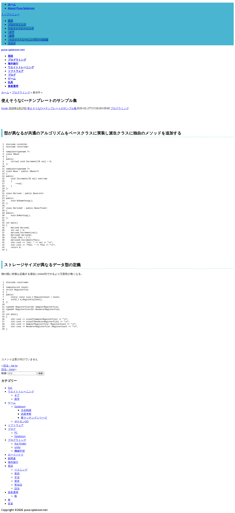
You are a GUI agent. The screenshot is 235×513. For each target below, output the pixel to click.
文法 (17, 477)
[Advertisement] (60, 117)
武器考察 (26, 414)
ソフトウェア (16, 71)
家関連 (12, 458)
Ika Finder (20, 443)
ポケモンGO (21, 421)
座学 (11, 36)
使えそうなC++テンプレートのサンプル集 (52, 108)
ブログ (12, 43)
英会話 (18, 484)
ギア (11, 32)
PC (16, 432)
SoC (10, 388)
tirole (4, 108)
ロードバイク (16, 454)
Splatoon (19, 406)
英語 (10, 21)
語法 (17, 488)
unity (17, 447)
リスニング (20, 469)
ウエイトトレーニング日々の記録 (28, 39)
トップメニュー (10, 14)
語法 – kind (8, 369)
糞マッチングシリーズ (34, 417)
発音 (17, 481)
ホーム (12, 4)
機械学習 (19, 451)
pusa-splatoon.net (13, 50)
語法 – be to (10, 365)
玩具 (10, 82)
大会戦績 (26, 410)
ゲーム (12, 78)
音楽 (10, 503)
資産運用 (13, 86)
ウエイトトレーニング (21, 28)
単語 (17, 473)
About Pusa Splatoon (21, 8)
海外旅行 (13, 63)
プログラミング (17, 24)
